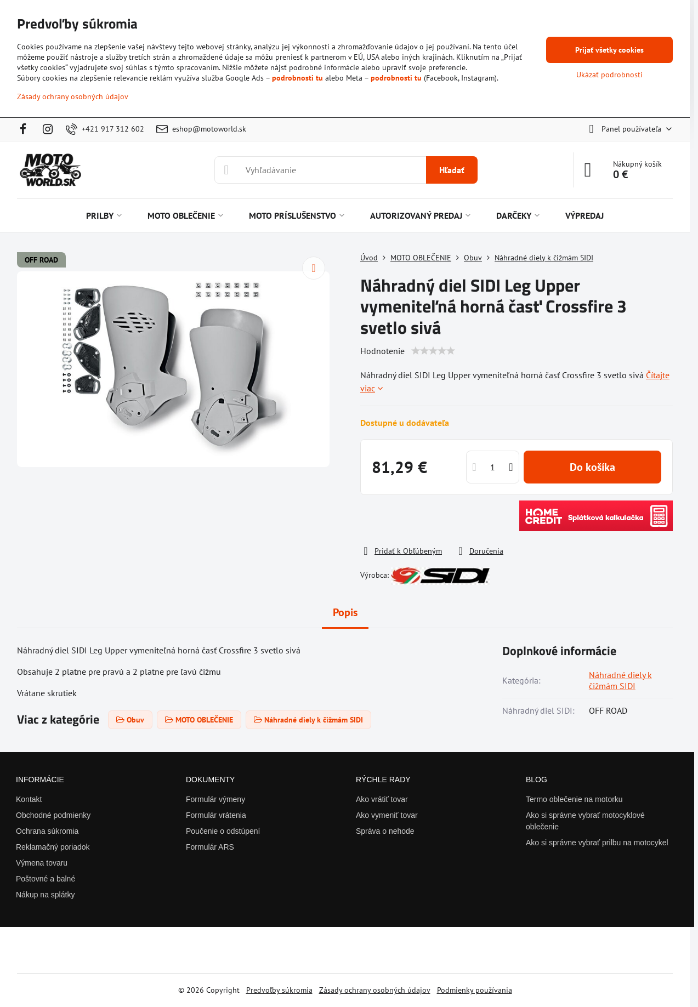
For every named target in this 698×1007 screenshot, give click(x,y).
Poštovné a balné (45, 878)
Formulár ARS (210, 847)
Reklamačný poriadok (53, 847)
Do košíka (592, 467)
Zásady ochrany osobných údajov (374, 990)
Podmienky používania (474, 990)
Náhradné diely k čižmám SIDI (620, 680)
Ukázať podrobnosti (609, 74)
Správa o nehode (385, 831)
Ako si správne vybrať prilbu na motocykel (597, 842)
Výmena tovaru (41, 862)
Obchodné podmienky (53, 815)
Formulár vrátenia (216, 815)
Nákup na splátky (45, 894)
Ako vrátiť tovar (382, 799)
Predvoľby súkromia (279, 990)
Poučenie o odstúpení (223, 831)
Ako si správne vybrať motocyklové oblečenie (585, 821)
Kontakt (29, 799)
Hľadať (451, 169)
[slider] (433, 350)
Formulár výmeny (215, 799)
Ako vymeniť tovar (387, 815)
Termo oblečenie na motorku (574, 799)
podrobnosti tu (297, 78)
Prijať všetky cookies (609, 50)
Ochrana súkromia (47, 831)
